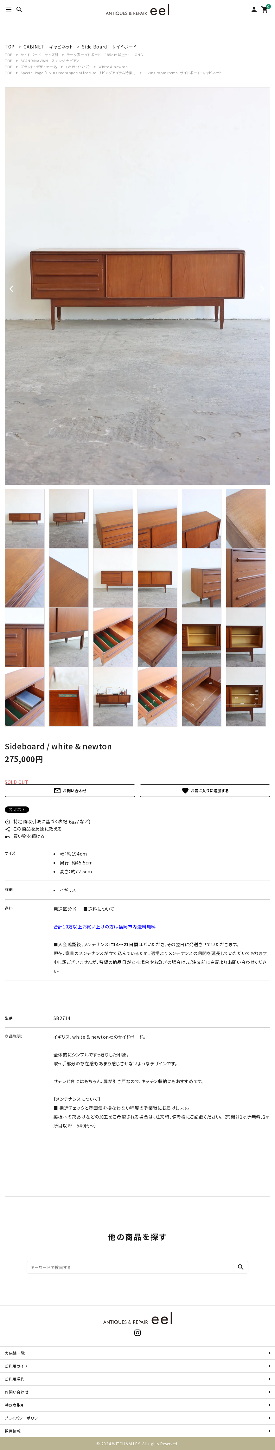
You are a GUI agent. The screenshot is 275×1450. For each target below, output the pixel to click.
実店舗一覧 (15, 1353)
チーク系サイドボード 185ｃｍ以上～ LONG (105, 54)
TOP (8, 54)
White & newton (113, 66)
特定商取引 (15, 1405)
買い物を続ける (25, 836)
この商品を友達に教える (33, 828)
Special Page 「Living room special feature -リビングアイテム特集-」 (79, 72)
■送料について (99, 909)
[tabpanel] (137, 286)
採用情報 (13, 1431)
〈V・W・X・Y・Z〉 (78, 66)
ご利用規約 (15, 1379)
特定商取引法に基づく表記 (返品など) (48, 821)
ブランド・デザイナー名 (39, 66)
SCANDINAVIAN (50, 60)
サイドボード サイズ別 (39, 54)
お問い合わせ (70, 790)
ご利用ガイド (16, 1366)
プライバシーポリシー (23, 1418)
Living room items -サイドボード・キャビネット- (183, 72)
